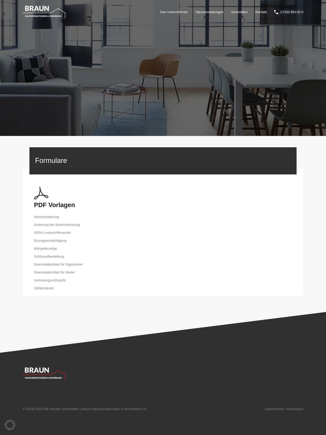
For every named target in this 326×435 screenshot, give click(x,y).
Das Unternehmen (174, 12)
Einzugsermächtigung (50, 240)
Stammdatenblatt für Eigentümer (58, 264)
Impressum (295, 409)
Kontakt (261, 12)
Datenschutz (274, 409)
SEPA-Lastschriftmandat (52, 232)
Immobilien (239, 12)
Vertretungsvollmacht (50, 280)
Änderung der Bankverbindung (57, 225)
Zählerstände (44, 288)
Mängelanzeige (45, 248)
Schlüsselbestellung (49, 256)
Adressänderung (46, 217)
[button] (10, 425)
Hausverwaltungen (209, 12)
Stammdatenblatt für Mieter (54, 272)
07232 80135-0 (291, 12)
